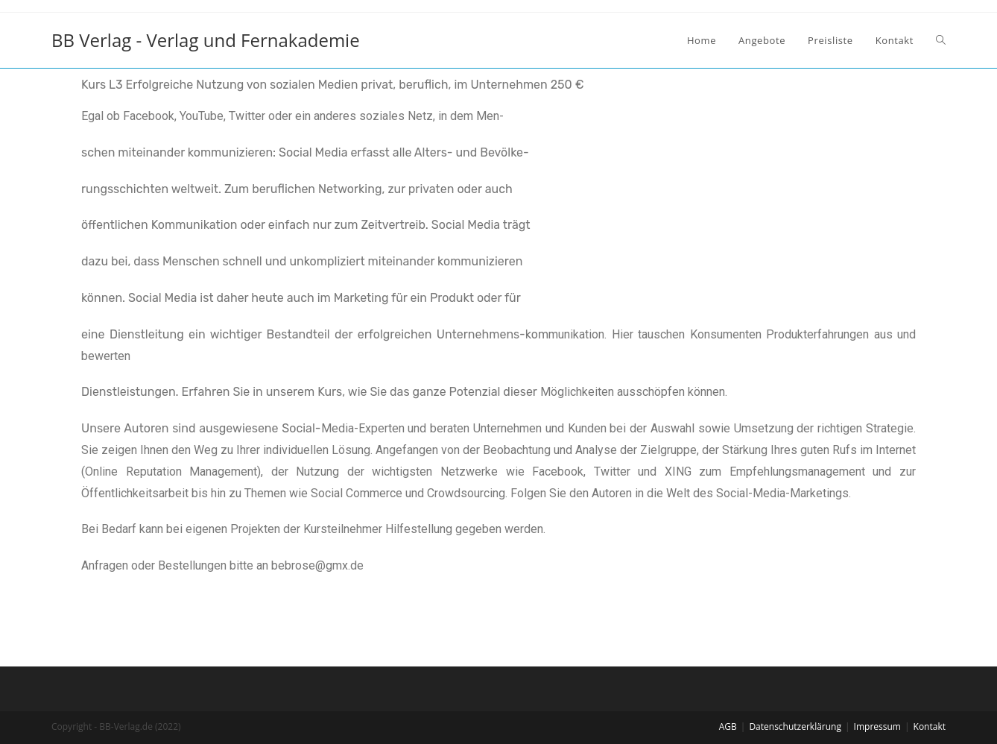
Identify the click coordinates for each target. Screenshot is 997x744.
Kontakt (930, 726)
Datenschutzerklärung (795, 726)
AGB (728, 726)
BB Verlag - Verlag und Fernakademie (205, 40)
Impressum (877, 726)
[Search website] (941, 40)
